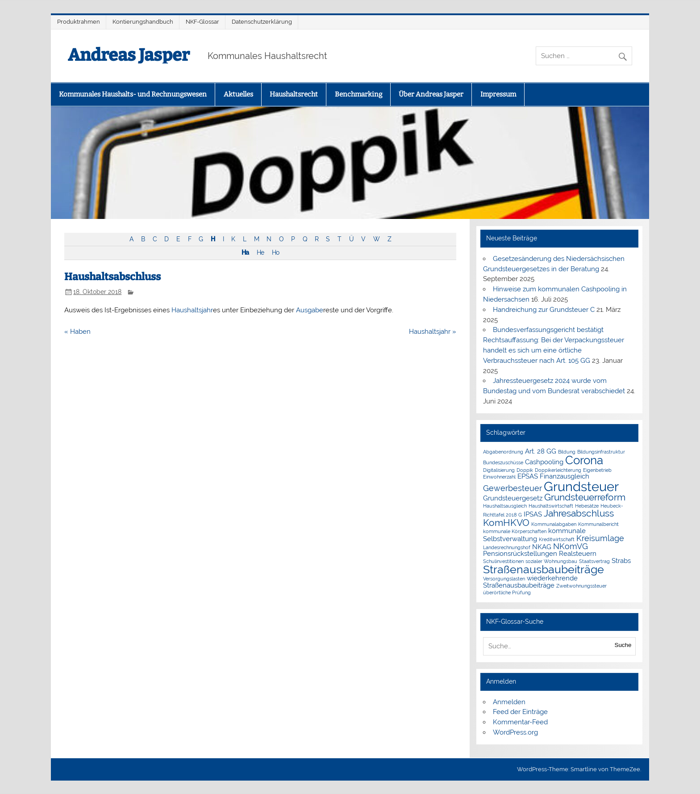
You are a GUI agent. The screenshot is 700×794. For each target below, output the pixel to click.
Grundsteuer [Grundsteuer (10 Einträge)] (581, 486)
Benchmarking (358, 94)
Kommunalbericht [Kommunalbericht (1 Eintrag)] (598, 524)
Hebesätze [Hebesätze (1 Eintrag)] (587, 505)
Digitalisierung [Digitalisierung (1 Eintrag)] (499, 470)
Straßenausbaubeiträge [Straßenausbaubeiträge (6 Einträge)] (543, 569)
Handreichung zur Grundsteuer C (544, 310)
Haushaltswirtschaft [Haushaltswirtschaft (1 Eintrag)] (551, 505)
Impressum (498, 94)
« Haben (77, 332)
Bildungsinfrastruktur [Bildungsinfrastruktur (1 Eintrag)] (601, 451)
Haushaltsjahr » (432, 332)
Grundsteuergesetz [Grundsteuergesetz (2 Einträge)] (512, 498)
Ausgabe (309, 310)
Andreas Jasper (129, 55)
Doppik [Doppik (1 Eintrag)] (525, 470)
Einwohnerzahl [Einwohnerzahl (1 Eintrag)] (499, 476)
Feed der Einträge (520, 712)
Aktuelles (238, 94)
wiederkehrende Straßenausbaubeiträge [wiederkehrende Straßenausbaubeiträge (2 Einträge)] (530, 581)
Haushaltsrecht (294, 94)
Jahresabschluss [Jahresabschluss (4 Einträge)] (579, 513)
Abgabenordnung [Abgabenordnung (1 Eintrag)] (503, 451)
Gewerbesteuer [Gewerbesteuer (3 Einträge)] (512, 488)
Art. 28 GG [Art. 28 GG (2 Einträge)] (540, 451)
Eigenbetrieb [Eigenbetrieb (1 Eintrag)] (597, 470)
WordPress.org (515, 732)
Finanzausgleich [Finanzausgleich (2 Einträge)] (564, 476)
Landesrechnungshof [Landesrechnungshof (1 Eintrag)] (506, 547)
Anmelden (509, 702)
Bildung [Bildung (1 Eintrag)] (566, 451)
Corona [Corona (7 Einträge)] (584, 460)
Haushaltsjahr (192, 310)
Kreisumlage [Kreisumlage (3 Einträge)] (600, 538)
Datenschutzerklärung (262, 21)
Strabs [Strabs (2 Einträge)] (621, 561)
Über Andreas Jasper (431, 94)
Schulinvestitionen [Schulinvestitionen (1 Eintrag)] (503, 561)
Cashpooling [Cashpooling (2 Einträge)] (544, 462)
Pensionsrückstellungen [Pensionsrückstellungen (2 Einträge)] (520, 554)
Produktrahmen (78, 21)
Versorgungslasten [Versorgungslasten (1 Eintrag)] (504, 578)
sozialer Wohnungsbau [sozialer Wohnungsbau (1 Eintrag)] (551, 561)
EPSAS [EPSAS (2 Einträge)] (527, 476)
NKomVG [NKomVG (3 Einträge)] (570, 546)
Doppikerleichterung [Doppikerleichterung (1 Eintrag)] (558, 470)
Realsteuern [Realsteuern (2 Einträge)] (577, 554)
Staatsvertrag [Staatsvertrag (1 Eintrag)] (594, 561)
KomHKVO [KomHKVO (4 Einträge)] (506, 522)
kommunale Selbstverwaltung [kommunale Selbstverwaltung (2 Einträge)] (534, 535)
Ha (245, 252)
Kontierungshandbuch (142, 21)
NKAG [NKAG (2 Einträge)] (541, 547)
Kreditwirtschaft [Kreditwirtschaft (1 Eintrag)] (557, 539)
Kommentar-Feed (520, 722)
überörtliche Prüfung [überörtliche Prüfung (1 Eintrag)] (507, 592)
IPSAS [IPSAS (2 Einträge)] (533, 514)
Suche (623, 645)
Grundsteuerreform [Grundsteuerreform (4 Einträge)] (584, 497)
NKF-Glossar (202, 21)
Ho (275, 252)
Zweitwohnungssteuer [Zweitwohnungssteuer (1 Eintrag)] (581, 585)
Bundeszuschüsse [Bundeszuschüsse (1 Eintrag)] (503, 462)
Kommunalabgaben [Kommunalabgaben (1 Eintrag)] (553, 524)
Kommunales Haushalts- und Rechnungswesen (133, 94)
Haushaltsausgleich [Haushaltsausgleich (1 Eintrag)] (505, 505)
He (260, 252)
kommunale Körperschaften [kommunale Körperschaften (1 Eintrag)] (514, 531)
